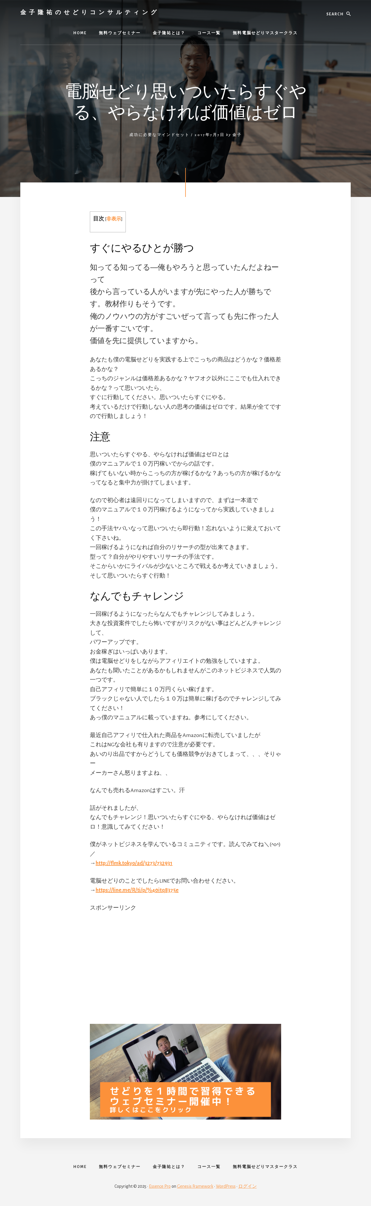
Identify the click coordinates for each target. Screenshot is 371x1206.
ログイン (247, 1186)
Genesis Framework (195, 1186)
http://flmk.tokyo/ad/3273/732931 (134, 863)
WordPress (226, 1186)
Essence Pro (160, 1186)
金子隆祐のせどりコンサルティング (89, 12)
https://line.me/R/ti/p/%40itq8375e (137, 890)
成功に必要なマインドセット (159, 135)
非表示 (113, 218)
